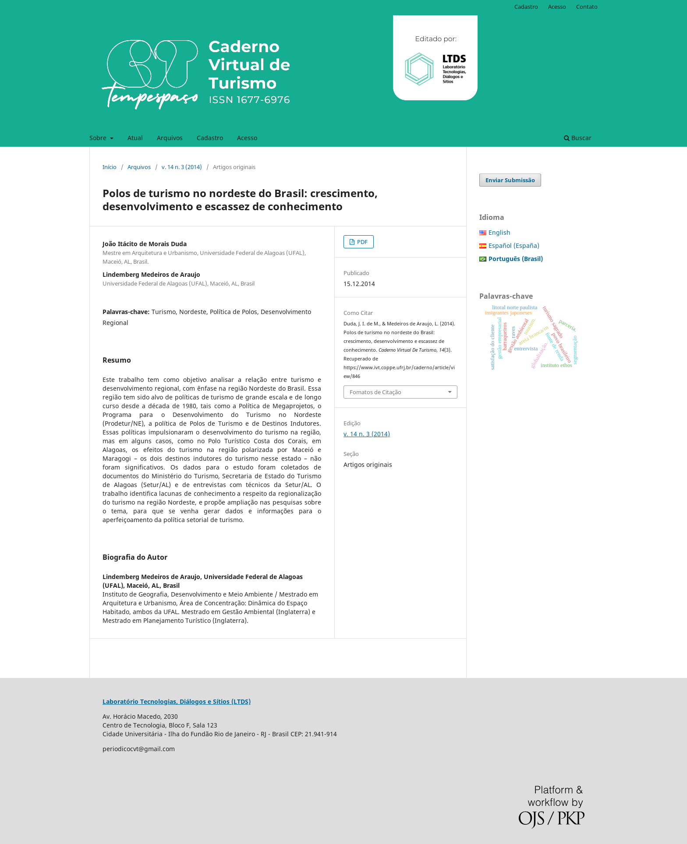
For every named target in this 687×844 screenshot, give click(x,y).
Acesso (247, 138)
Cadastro (210, 138)
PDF (362, 242)
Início (110, 167)
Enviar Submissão (510, 180)
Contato (587, 7)
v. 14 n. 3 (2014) (182, 167)
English (499, 232)
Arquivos (170, 138)
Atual (135, 138)
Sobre (98, 138)
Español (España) (514, 245)
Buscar (577, 138)
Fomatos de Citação (375, 392)
